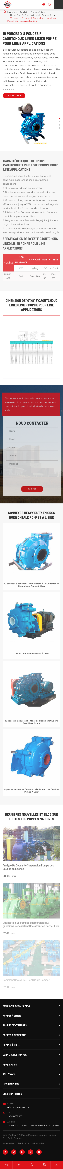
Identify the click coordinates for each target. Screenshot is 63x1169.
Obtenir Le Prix (14, 95)
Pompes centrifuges (15, 1025)
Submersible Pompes (15, 1054)
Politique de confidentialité (31, 1143)
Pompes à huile (11, 1044)
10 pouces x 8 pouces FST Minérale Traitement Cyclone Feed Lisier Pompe (31, 723)
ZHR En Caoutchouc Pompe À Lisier (31, 655)
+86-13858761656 (15, 1116)
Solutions (9, 1074)
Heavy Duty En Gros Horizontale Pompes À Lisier (33, 15)
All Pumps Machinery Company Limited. (37, 1135)
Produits (24, 12)
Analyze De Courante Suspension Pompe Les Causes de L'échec (28, 868)
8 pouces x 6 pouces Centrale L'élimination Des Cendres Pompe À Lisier (31, 792)
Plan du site (8, 1143)
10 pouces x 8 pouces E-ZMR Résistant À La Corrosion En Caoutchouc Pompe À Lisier (31, 586)
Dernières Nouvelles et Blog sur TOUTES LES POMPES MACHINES (31, 816)
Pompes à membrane (14, 1035)
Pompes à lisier (38, 12)
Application (10, 1064)
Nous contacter (12, 1093)
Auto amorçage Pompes (16, 1005)
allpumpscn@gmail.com (18, 1107)
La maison (12, 12)
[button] (59, 118)
